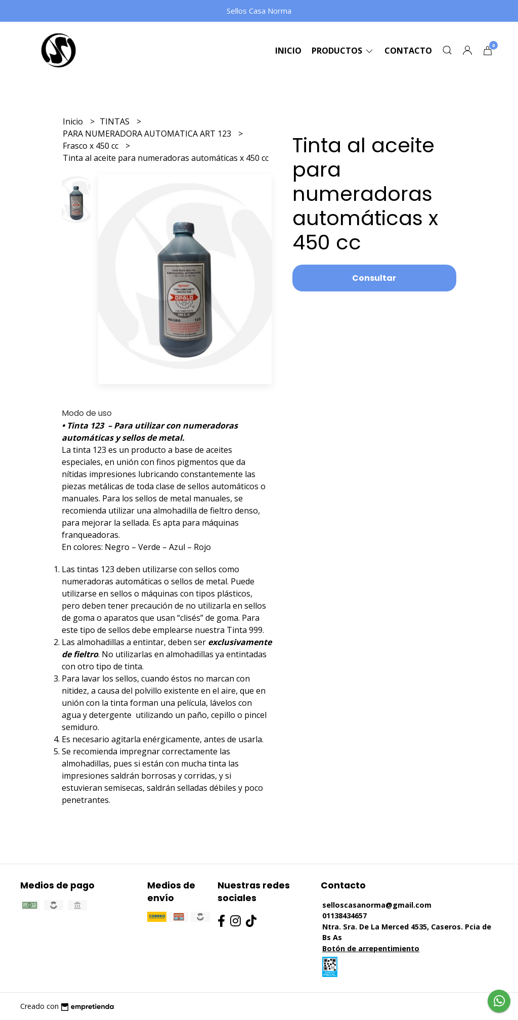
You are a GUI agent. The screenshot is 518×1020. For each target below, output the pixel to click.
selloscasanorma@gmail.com (376, 905)
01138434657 (344, 915)
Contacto (408, 50)
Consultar (374, 278)
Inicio (288, 50)
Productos (343, 50)
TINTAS (116, 121)
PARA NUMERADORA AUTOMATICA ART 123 (148, 133)
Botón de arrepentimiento (370, 948)
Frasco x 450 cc (91, 145)
